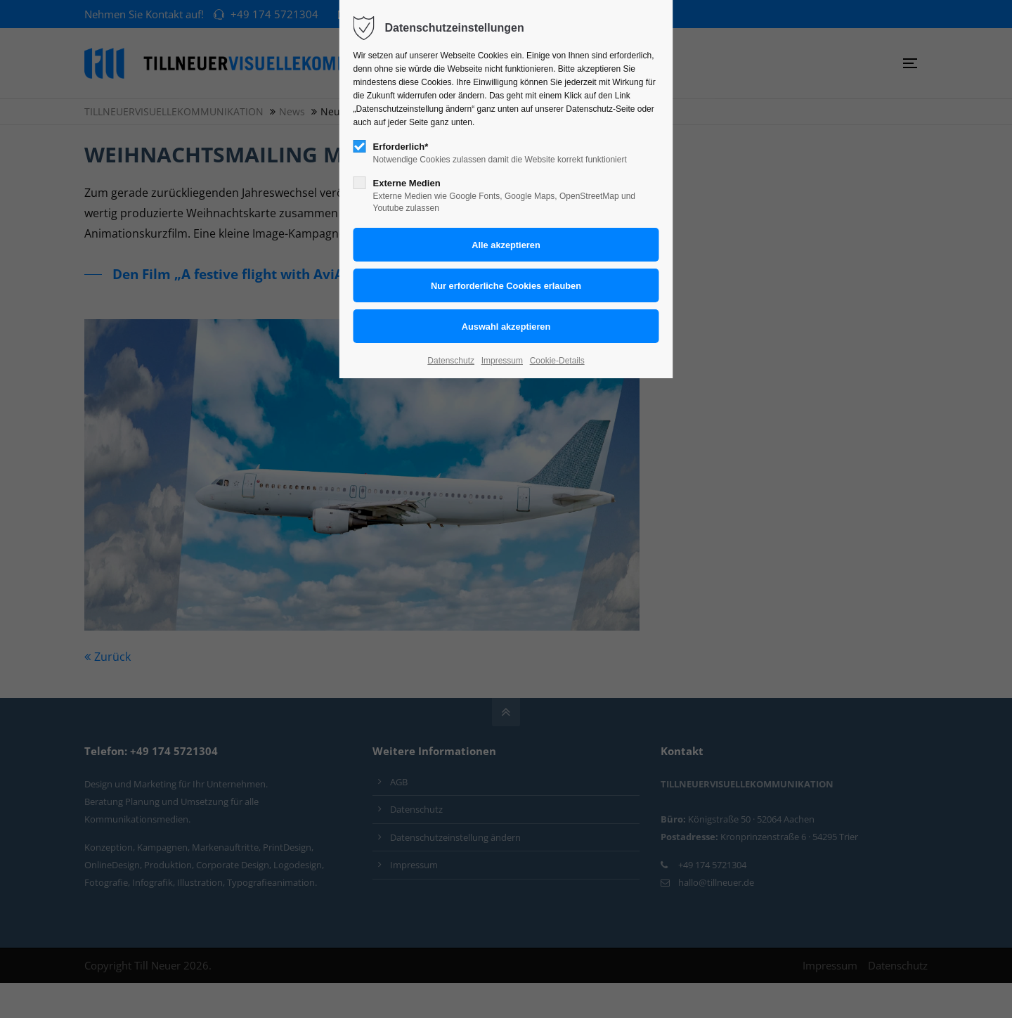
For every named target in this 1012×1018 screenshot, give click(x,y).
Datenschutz (450, 361)
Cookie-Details (557, 361)
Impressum (502, 361)
